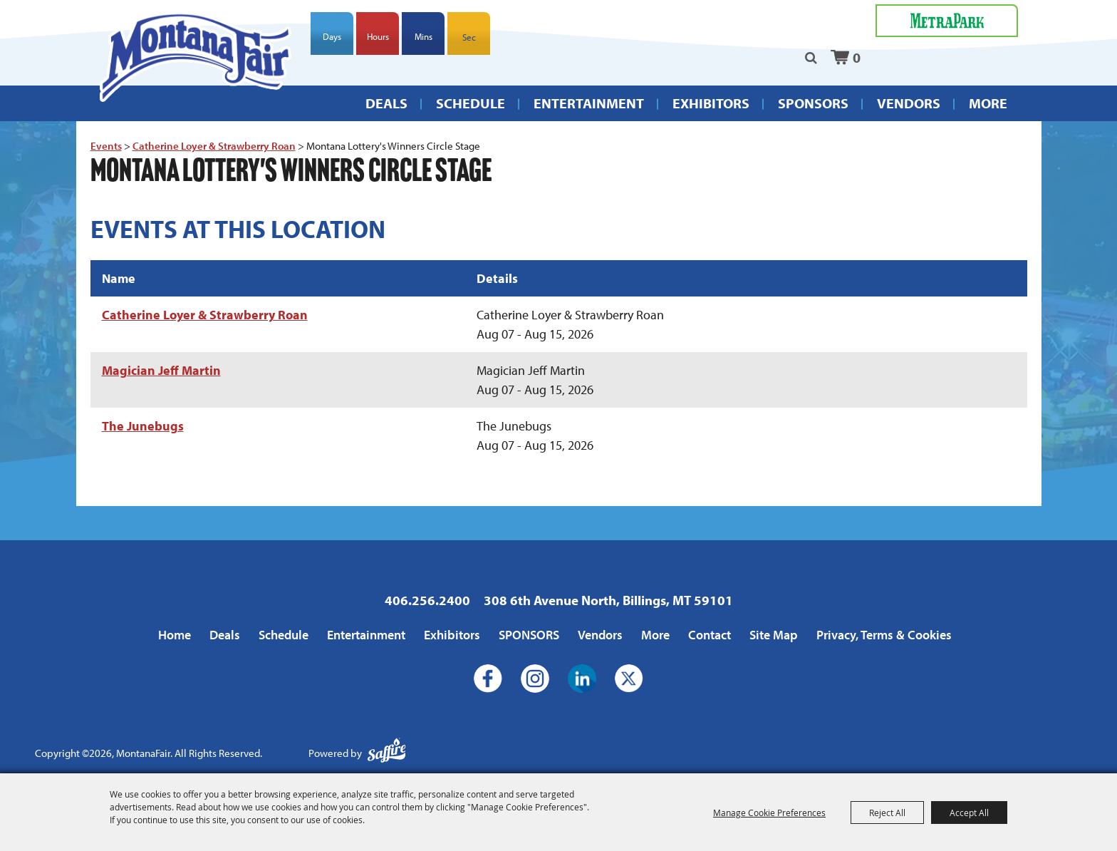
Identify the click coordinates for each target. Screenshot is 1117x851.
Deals (386, 103)
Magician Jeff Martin (161, 370)
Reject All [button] (887, 812)
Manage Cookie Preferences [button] (769, 812)
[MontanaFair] (195, 56)
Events (106, 146)
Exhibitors (710, 103)
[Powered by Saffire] (387, 753)
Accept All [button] (969, 812)
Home (174, 634)
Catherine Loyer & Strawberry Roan (214, 146)
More (988, 103)
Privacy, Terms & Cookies (884, 634)
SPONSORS (813, 103)
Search (811, 57)
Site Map (773, 634)
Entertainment (589, 103)
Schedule (470, 103)
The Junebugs (143, 426)
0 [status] (857, 57)
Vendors (908, 103)
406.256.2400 (427, 600)
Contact (709, 634)
